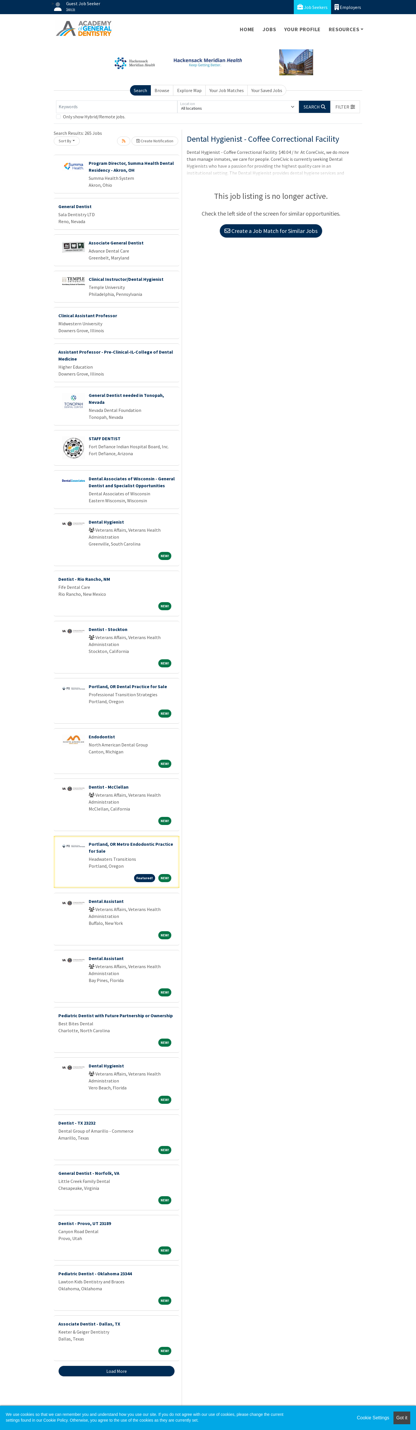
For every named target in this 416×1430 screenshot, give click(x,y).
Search (140, 90)
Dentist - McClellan (109, 787)
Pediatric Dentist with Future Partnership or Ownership (115, 1015)
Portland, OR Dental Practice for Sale (128, 686)
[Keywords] (116, 106)
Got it (401, 1417)
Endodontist (102, 737)
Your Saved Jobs (266, 90)
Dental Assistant (106, 901)
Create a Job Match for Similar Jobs (270, 230)
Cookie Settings (373, 1417)
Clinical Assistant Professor (87, 315)
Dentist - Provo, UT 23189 (84, 1223)
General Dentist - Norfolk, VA (88, 1173)
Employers (348, 7)
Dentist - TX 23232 (76, 1123)
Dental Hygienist (106, 522)
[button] (345, 106)
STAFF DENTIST (104, 438)
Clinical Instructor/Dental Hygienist (126, 279)
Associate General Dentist (116, 243)
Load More (116, 1371)
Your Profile (302, 29)
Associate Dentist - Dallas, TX (89, 1324)
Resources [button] (344, 29)
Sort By (65, 140)
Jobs (269, 29)
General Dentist (75, 206)
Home (247, 29)
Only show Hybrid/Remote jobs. (94, 117)
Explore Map (189, 90)
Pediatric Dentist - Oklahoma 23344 (95, 1273)
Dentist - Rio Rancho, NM (84, 579)
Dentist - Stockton (108, 629)
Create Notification (154, 140)
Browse (162, 90)
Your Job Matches (226, 90)
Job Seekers (312, 7)
